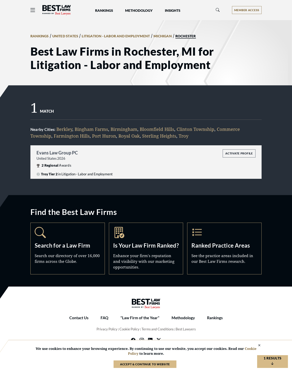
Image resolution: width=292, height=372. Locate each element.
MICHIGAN (163, 36)
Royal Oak (129, 136)
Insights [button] (172, 11)
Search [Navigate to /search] (68, 248)
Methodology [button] (139, 11)
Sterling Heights (159, 136)
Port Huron (104, 136)
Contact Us (78, 318)
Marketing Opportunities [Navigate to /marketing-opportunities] (146, 248)
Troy (183, 136)
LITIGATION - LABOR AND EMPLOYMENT (116, 36)
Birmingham (124, 129)
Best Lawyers (186, 329)
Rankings (215, 318)
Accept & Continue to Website (145, 364)
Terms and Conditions (158, 329)
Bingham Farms (91, 129)
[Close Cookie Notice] (257, 345)
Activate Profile (239, 153)
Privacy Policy (107, 329)
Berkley (64, 129)
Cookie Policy (129, 329)
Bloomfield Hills (157, 129)
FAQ (104, 318)
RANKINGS (39, 36)
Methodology (183, 318)
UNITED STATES (65, 36)
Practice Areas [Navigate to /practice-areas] (224, 248)
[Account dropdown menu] (247, 10)
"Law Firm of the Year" (139, 318)
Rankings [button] (104, 11)
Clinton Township (195, 129)
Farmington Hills (72, 136)
